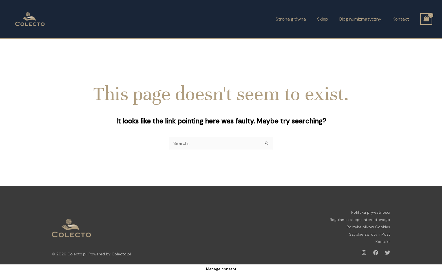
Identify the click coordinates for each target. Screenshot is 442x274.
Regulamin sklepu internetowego (360, 219)
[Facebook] (375, 252)
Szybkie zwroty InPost (369, 234)
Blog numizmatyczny (360, 19)
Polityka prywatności (370, 212)
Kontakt (401, 19)
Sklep (322, 19)
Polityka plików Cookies (368, 226)
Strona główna (291, 19)
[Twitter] (387, 252)
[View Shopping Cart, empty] (426, 19)
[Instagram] (363, 252)
